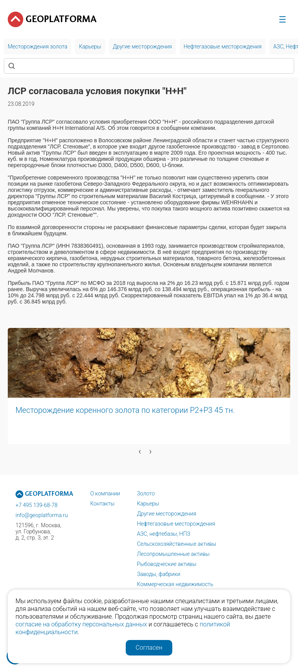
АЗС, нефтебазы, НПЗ (163, 534)
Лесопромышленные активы (173, 554)
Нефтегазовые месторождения (176, 524)
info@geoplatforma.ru (42, 515)
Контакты (102, 503)
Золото (146, 493)
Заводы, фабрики (158, 574)
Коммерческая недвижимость (175, 584)
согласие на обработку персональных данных (81, 624)
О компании (105, 493)
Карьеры (148, 503)
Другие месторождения (166, 514)
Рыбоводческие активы (166, 564)
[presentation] (140, 451)
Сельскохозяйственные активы (176, 544)
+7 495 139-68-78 (36, 505)
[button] (64, 463)
